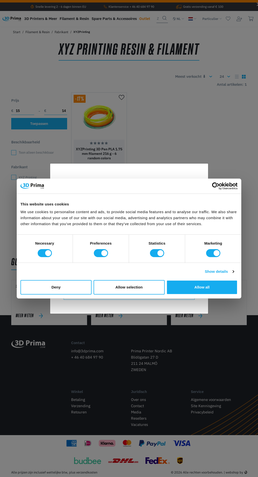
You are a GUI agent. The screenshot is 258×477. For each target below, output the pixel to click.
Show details (216, 271)
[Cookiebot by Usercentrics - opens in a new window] (216, 186)
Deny (56, 287)
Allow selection (128, 287)
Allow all (202, 287)
